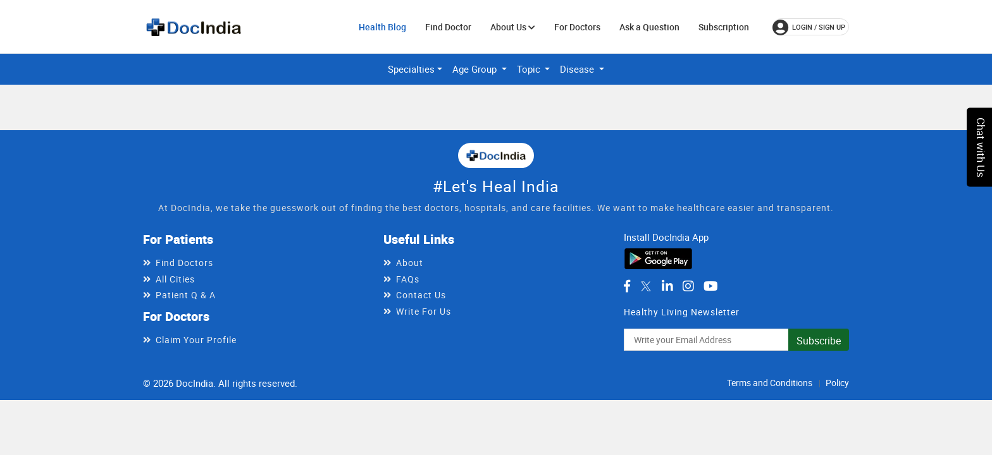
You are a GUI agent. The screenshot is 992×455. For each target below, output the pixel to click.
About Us (512, 27)
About (409, 263)
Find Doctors (184, 263)
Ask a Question (649, 27)
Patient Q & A (186, 295)
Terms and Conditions (769, 383)
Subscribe (819, 341)
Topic (530, 69)
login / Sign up (808, 27)
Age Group (475, 69)
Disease (578, 69)
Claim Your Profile (196, 340)
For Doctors (577, 27)
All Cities (175, 279)
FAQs (407, 279)
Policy (837, 383)
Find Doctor (448, 27)
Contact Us (421, 295)
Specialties (411, 69)
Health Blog (382, 27)
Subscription (723, 27)
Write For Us (423, 311)
